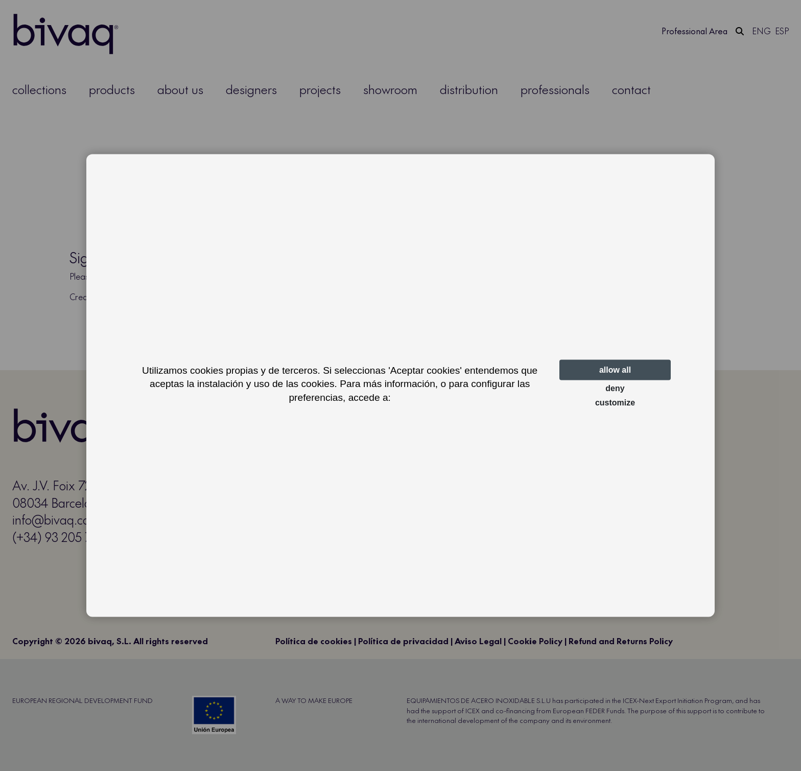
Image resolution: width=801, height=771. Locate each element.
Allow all (615, 370)
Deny (614, 388)
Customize (615, 402)
